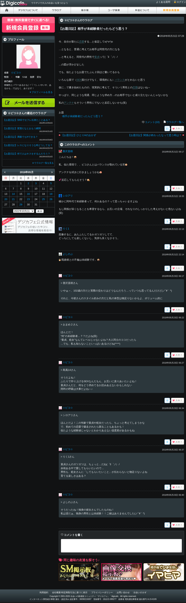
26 (51, 199)
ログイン (181, 2)
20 (5, 199)
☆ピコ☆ (68, 275)
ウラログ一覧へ (175, 122)
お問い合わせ (123, 592)
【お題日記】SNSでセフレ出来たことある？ (26, 120)
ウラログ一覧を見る (44, 163)
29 (20, 204)
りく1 (66, 228)
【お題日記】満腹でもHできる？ (20, 136)
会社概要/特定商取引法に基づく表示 (69, 592)
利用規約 (44, 592)
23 (28, 199)
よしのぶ (68, 254)
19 (51, 193)
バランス (120, 79)
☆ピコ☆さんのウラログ (78, 20)
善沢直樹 (68, 151)
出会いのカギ (140, 592)
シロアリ (68, 195)
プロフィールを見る (42, 92)
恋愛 (81, 41)
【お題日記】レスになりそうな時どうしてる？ (27, 145)
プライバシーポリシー (102, 592)
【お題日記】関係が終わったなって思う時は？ (154, 135)
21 (13, 199)
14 (13, 193)
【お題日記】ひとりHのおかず (78, 135)
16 (28, 193)
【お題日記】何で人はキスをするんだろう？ (26, 153)
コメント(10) (152, 122)
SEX (79, 79)
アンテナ (69, 102)
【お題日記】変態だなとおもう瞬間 (22, 128)
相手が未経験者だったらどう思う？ (82, 116)
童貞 (96, 56)
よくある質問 (163, 2)
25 (43, 199)
